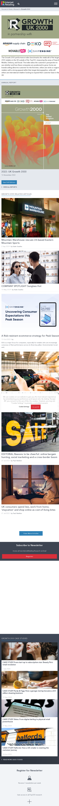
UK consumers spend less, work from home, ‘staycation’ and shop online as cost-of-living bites (28, 508)
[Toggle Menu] (55, 4)
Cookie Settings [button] (24, 409)
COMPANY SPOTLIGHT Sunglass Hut (21, 286)
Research (17, 9)
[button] (18, 4)
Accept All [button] (36, 409)
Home (10, 9)
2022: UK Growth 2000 (13, 171)
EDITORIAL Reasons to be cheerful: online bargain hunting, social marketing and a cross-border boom (29, 456)
